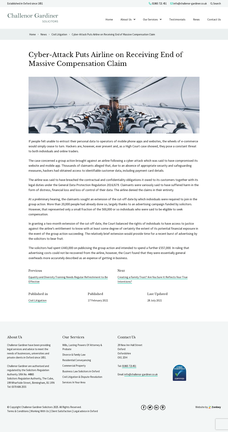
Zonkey (214, 407)
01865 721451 (129, 366)
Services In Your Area (73, 382)
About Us (126, 19)
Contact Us (214, 19)
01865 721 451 (158, 3)
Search (215, 3)
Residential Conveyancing (76, 360)
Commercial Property (74, 365)
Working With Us (40, 411)
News (196, 19)
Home (109, 19)
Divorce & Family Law (74, 354)
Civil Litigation (37, 300)
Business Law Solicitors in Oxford (81, 371)
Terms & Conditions (18, 411)
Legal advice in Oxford (85, 411)
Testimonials (177, 19)
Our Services (150, 19)
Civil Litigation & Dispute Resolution (82, 377)
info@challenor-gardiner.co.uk (188, 3)
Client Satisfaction (61, 411)
